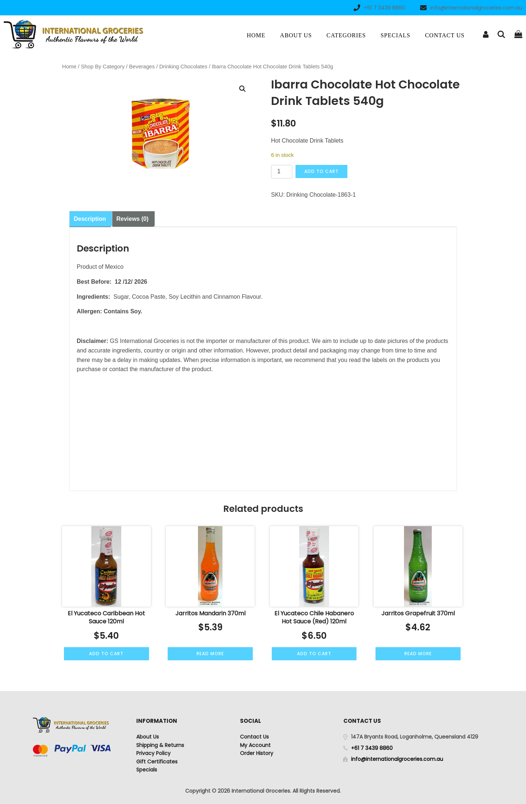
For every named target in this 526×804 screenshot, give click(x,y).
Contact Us (444, 35)
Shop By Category (103, 66)
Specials (396, 35)
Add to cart (321, 171)
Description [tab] (90, 219)
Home (256, 35)
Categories (346, 35)
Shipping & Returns (160, 745)
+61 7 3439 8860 (379, 7)
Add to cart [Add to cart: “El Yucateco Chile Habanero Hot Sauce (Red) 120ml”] (314, 653)
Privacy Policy (153, 753)
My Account (255, 745)
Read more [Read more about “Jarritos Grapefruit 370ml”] (418, 653)
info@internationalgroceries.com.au (471, 7)
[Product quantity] (281, 171)
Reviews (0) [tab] (132, 219)
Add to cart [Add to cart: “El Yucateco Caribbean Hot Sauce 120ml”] (106, 653)
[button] (242, 88)
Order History (256, 753)
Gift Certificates (157, 761)
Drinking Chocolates (183, 66)
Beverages (142, 66)
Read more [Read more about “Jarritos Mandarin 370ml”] (210, 653)
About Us (296, 35)
